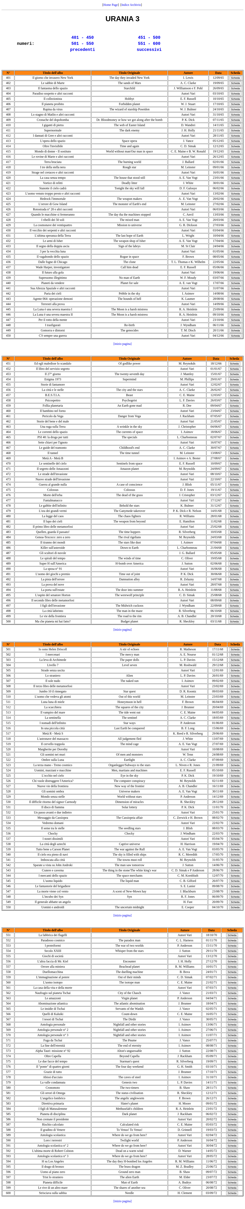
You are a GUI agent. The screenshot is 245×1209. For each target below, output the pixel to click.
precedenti (82, 52)
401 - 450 (82, 38)
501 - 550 (82, 45)
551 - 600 (149, 45)
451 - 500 (149, 38)
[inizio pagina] (122, 346)
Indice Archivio (131, 4)
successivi (149, 52)
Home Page (110, 4)
